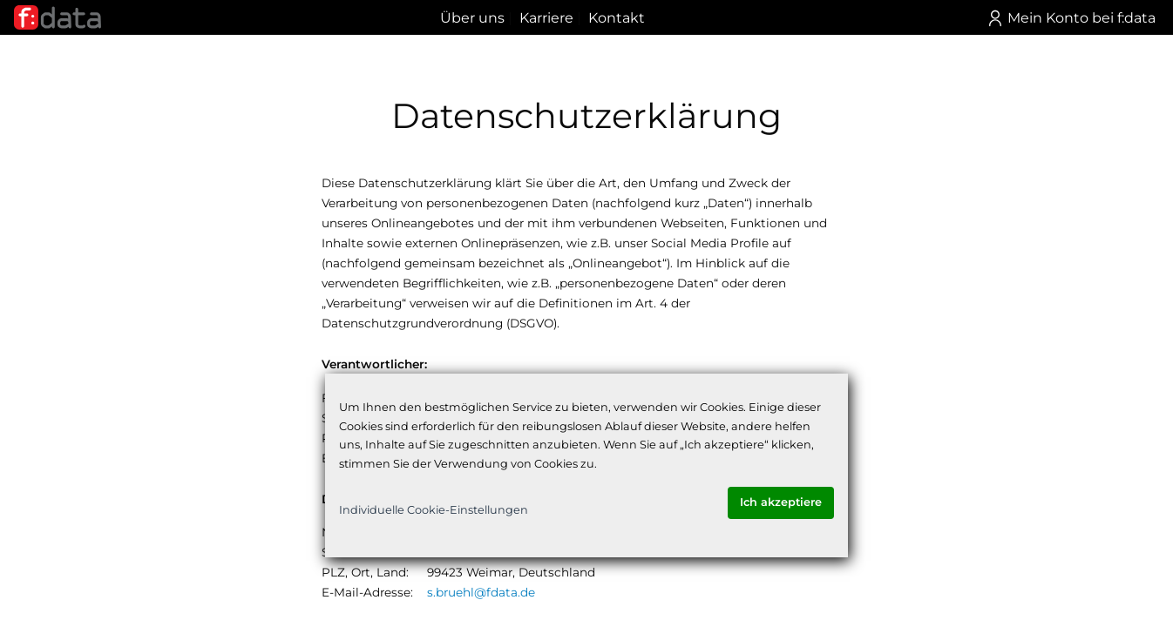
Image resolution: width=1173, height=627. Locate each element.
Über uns (472, 18)
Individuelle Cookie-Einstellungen (433, 509)
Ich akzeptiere (781, 502)
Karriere (546, 18)
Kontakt (616, 18)
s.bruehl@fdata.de (481, 592)
